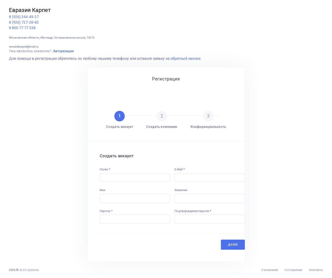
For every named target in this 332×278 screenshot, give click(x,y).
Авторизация (63, 51)
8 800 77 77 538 (22, 28)
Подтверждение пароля (193, 211)
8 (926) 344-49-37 (24, 17)
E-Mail (180, 169)
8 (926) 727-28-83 (24, 22)
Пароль (106, 211)
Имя (102, 190)
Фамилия (181, 190)
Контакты (316, 270)
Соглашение (293, 270)
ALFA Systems (29, 270)
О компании (269, 270)
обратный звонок (185, 58)
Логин (105, 169)
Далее (233, 244)
